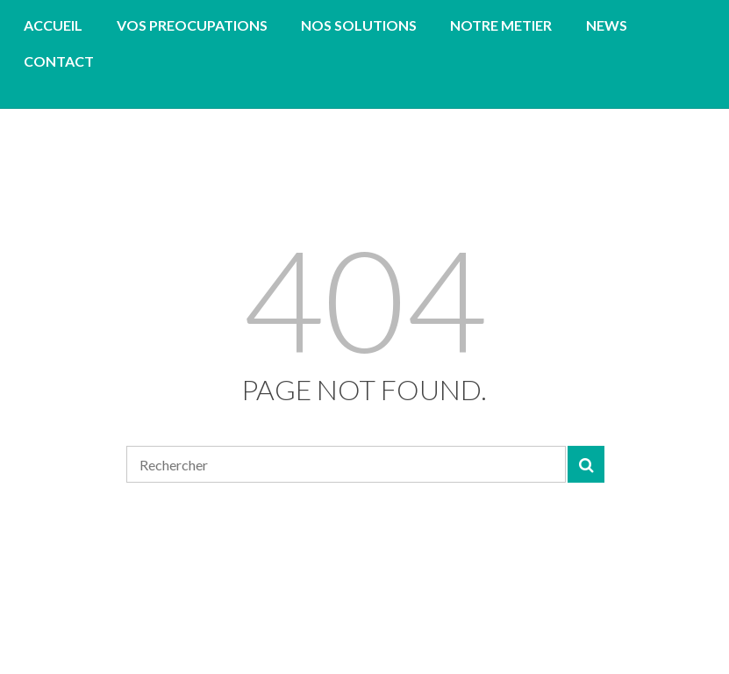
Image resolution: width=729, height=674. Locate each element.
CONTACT (59, 61)
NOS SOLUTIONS (359, 25)
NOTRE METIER (501, 25)
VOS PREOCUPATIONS (192, 25)
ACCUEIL (53, 25)
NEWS (606, 25)
